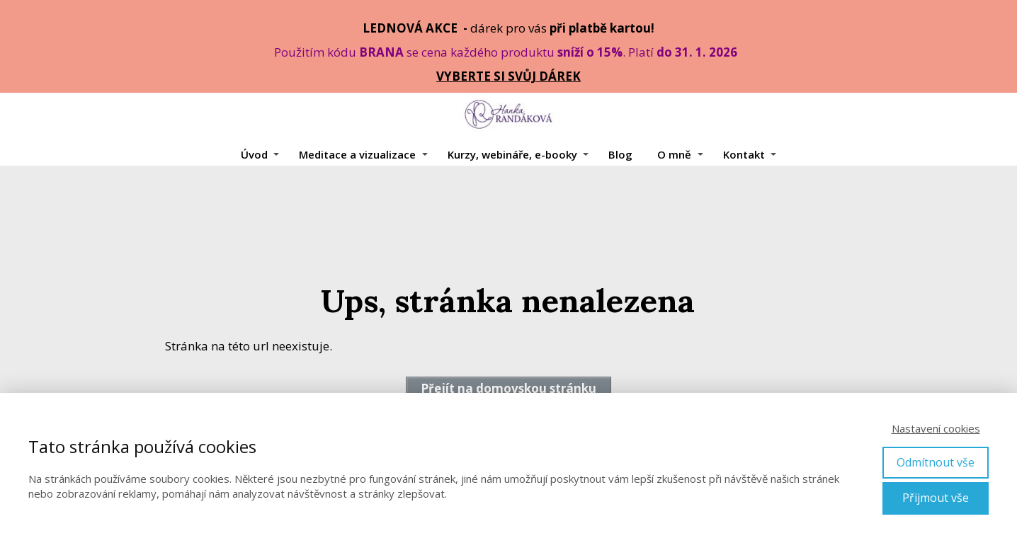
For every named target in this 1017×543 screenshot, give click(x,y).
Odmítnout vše (936, 462)
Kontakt (744, 154)
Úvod (254, 154)
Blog (620, 154)
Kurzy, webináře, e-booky (512, 154)
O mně (674, 154)
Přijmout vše (935, 497)
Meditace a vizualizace (357, 154)
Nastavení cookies (936, 428)
